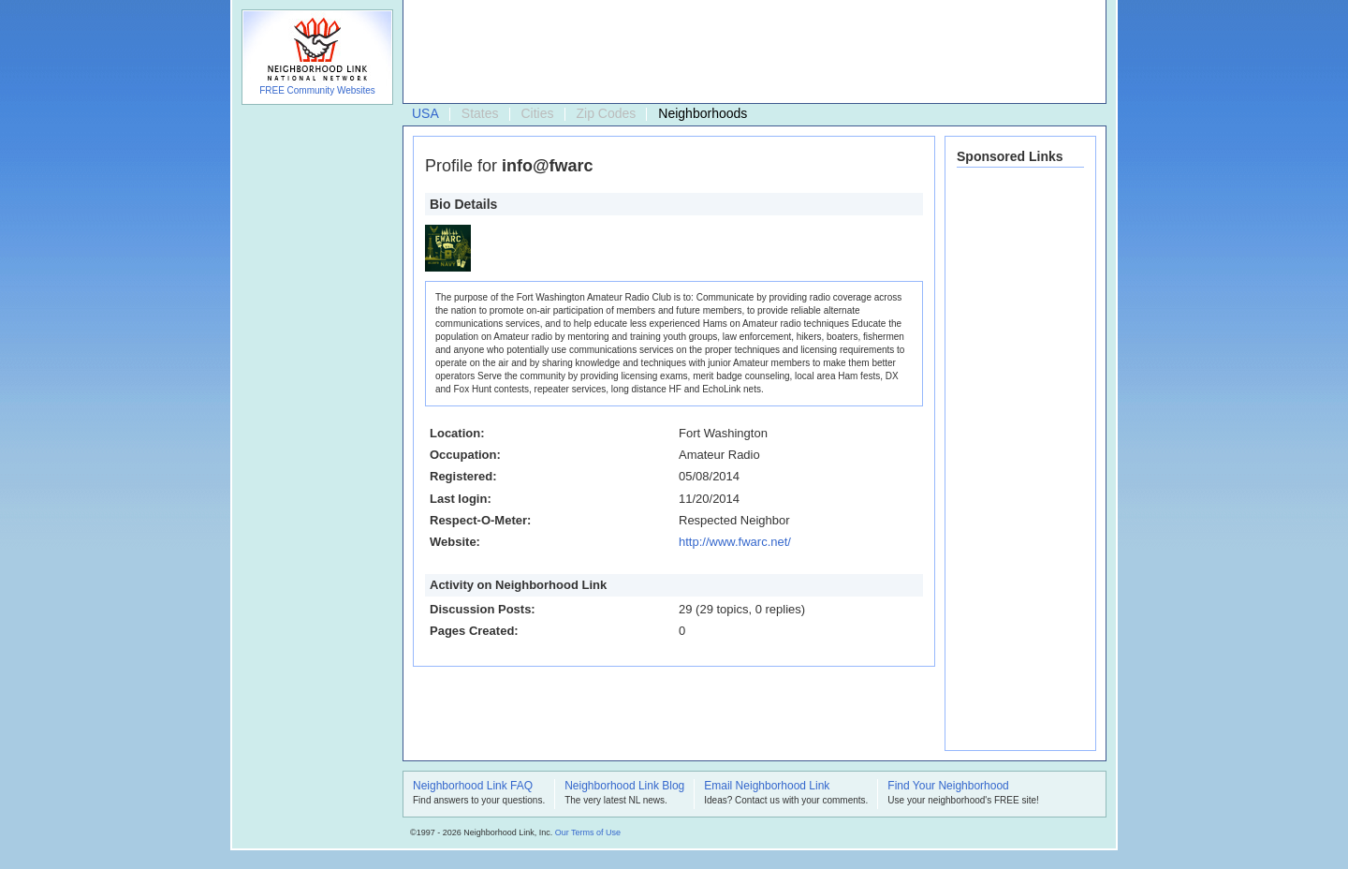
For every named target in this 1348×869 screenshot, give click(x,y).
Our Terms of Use (588, 832)
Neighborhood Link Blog (624, 786)
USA (425, 113)
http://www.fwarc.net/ (735, 542)
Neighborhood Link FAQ (473, 786)
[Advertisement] (750, 52)
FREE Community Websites (317, 90)
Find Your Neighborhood (947, 786)
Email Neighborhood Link (766, 786)
